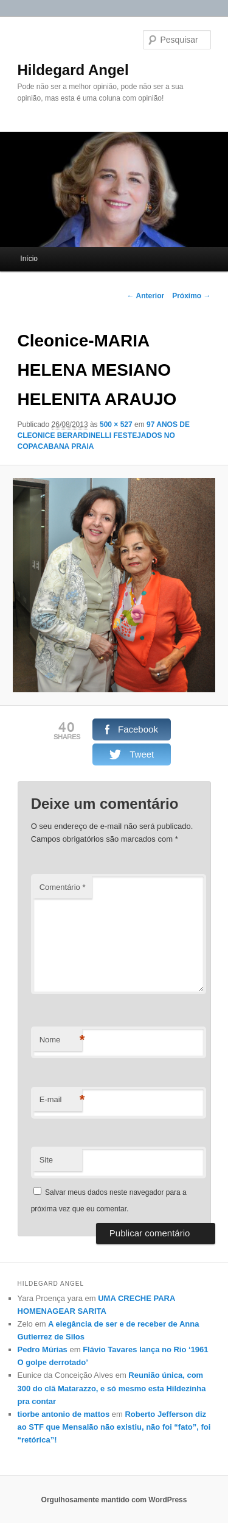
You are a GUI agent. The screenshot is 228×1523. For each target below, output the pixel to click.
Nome (61, 1040)
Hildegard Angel (73, 70)
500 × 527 (116, 424)
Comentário (63, 887)
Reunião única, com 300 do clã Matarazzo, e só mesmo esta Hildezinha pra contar (112, 1388)
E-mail (61, 1100)
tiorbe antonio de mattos (64, 1414)
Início (29, 258)
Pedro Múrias (42, 1349)
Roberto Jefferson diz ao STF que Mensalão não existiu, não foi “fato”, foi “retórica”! (114, 1427)
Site (46, 1159)
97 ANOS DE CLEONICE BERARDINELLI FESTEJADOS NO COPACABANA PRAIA (104, 435)
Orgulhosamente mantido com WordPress (114, 1500)
